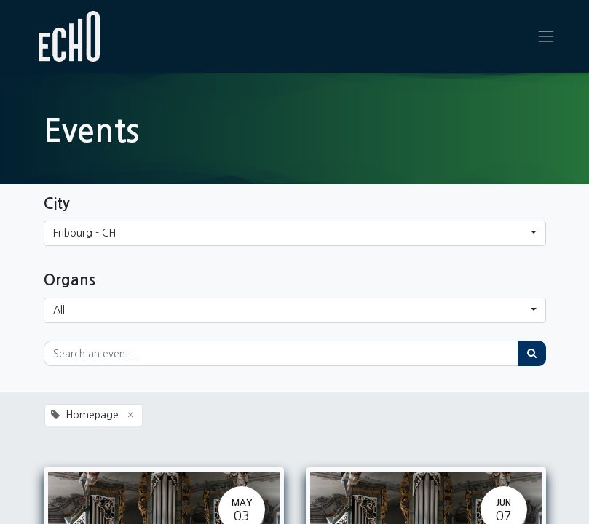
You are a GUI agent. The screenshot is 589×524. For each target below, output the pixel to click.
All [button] (59, 310)
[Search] (532, 353)
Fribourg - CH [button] (84, 233)
